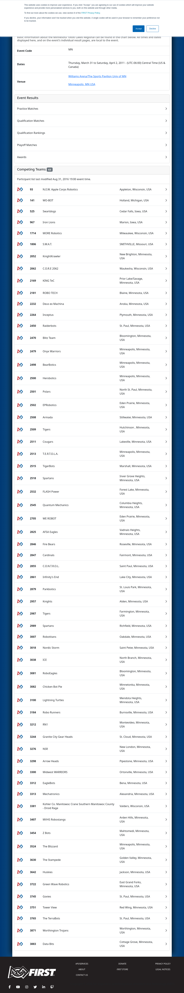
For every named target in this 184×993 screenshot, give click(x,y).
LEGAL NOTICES (163, 969)
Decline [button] (152, 29)
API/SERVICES (82, 963)
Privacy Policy (90, 13)
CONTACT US (82, 975)
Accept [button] (139, 29)
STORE (122, 969)
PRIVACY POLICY (163, 963)
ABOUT (82, 969)
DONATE (122, 963)
